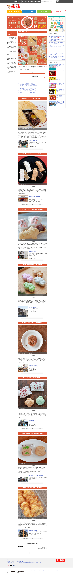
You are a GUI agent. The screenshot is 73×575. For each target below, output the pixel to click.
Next (45, 116)
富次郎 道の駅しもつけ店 (34, 530)
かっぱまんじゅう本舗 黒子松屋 (36, 475)
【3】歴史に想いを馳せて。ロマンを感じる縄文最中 (27, 85)
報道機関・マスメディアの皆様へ (29, 562)
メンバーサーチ (31, 1)
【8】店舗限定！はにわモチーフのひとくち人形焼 (27, 92)
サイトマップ (29, 561)
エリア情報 (44, 11)
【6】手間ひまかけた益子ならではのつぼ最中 (26, 89)
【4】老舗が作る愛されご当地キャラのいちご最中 (11, 53)
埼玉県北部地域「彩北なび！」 (51, 573)
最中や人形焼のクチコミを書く (32, 543)
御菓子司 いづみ (32, 251)
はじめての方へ (24, 1)
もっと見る (62, 59)
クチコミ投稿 (37, 1)
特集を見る (58, 11)
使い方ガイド (9, 561)
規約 (20, 561)
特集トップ (32, 553)
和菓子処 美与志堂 (33, 365)
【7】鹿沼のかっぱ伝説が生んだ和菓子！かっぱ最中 (27, 90)
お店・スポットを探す (14, 11)
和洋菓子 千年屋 (32, 307)
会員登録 (15, 1)
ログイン (19, 1)
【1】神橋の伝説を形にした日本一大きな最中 (26, 83)
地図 (32, 204)
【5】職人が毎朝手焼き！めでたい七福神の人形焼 (27, 88)
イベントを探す (29, 11)
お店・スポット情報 (25, 204)
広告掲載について (10, 562)
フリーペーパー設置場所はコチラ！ (32, 76)
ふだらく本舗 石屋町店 (33, 140)
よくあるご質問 (16, 561)
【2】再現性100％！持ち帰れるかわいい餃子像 (26, 84)
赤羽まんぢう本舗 (32, 420)
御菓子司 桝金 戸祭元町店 (34, 196)
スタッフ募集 (38, 562)
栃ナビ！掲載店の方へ (19, 562)
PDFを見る (32, 72)
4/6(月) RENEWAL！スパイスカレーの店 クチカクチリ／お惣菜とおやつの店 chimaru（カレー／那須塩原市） (56, 49)
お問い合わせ (24, 561)
